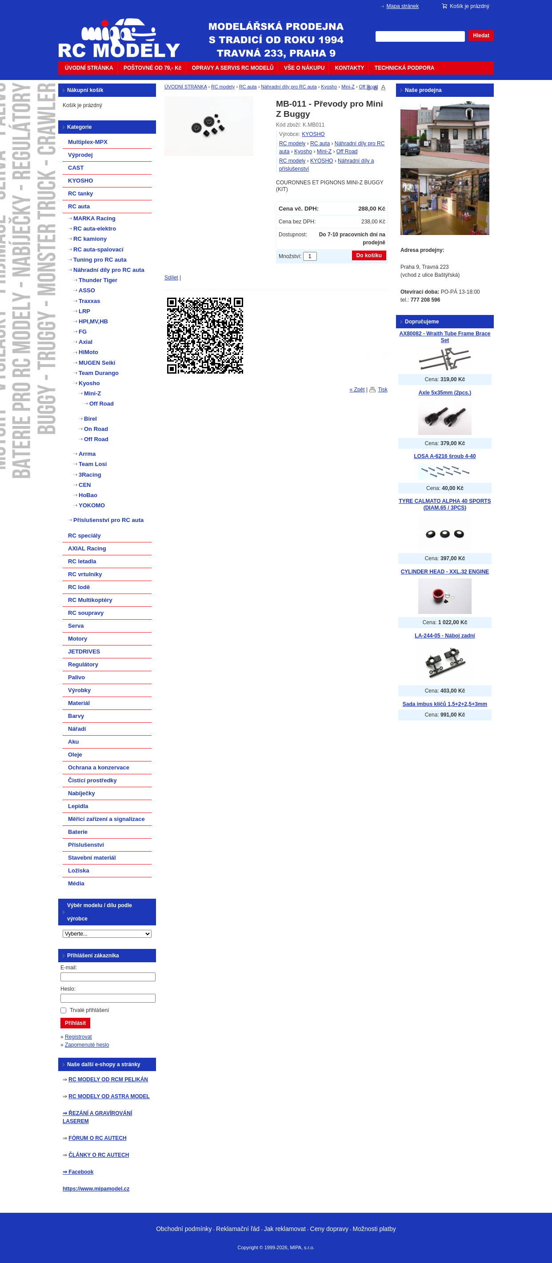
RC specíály (84, 535)
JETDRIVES (84, 651)
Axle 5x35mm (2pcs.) (445, 393)
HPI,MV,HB (93, 321)
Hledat (481, 35)
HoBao (88, 495)
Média (76, 883)
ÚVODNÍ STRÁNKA (89, 68)
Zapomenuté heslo (87, 1045)
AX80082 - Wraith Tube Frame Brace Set (445, 337)
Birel (90, 418)
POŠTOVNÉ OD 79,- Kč (152, 68)
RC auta (248, 86)
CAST (76, 167)
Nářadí (77, 728)
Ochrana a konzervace (98, 767)
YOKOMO (92, 505)
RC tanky (80, 193)
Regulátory (83, 664)
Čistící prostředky (92, 780)
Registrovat (78, 1037)
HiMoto (88, 352)
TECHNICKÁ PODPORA (405, 68)
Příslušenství (86, 844)
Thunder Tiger (98, 280)
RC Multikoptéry (90, 600)
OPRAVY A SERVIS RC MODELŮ (233, 68)
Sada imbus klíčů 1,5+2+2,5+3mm (445, 704)
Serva (76, 625)
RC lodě (79, 587)
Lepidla (78, 806)
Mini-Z (348, 86)
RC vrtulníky (85, 574)
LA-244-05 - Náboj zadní (445, 636)
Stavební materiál (92, 857)
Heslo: (68, 989)
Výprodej (80, 154)
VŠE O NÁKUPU (304, 68)
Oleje (75, 754)
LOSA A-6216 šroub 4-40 (445, 456)
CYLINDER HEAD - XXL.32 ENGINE (445, 572)
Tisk (383, 389)
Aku (73, 741)
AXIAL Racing (87, 548)
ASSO (87, 290)
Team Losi (93, 464)
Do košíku (369, 255)
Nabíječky (81, 793)
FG (83, 331)
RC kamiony (90, 238)
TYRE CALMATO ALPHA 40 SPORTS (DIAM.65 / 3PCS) (445, 504)
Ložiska (78, 870)
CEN (85, 485)
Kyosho (329, 86)
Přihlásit (75, 1023)
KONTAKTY (349, 68)
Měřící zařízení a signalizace (106, 819)
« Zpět (357, 389)
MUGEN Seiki (97, 362)
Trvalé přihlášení (89, 1010)
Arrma (87, 453)
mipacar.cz (125, 32)
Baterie (78, 832)
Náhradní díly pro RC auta (288, 86)
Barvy (76, 716)
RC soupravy (86, 613)
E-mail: (68, 967)
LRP (84, 311)
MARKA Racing (94, 218)
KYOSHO (313, 134)
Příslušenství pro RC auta (108, 520)
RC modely (223, 86)
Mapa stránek (403, 6)
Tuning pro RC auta (100, 259)
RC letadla (82, 561)
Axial (85, 342)
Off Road (368, 86)
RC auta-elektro (94, 228)
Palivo (76, 677)
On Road (96, 429)
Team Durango (99, 373)
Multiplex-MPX (88, 142)
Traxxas (89, 301)
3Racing (90, 474)
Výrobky (79, 690)
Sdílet (171, 278)
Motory (77, 638)
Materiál (79, 703)
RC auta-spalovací (98, 249)
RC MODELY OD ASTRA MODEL (108, 1096)
